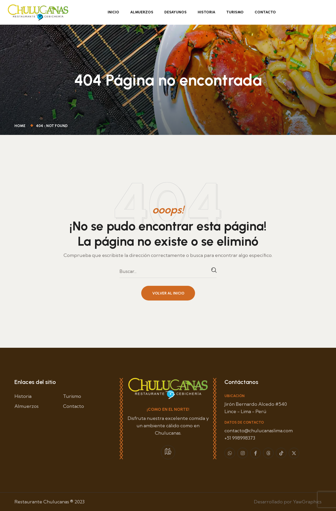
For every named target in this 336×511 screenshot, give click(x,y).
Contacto (265, 12)
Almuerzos (141, 12)
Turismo (235, 12)
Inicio (113, 12)
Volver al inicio (168, 293)
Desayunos (175, 12)
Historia (206, 12)
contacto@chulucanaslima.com (258, 431)
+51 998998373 (239, 438)
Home (20, 126)
